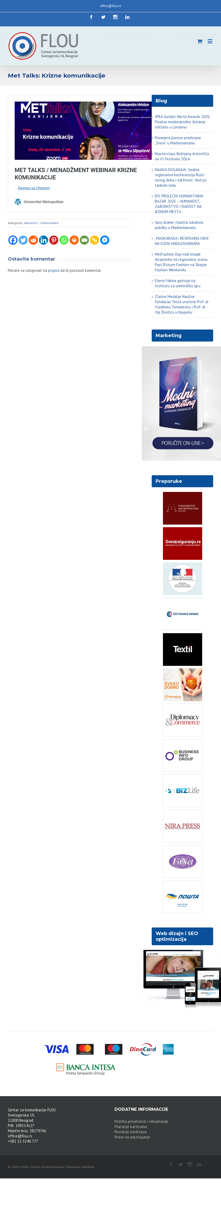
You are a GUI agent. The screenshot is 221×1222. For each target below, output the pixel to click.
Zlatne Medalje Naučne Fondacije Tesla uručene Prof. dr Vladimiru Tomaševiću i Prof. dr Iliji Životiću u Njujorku (182, 304)
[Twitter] (23, 240)
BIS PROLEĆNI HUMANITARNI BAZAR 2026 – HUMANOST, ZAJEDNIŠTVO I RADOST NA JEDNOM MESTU (179, 203)
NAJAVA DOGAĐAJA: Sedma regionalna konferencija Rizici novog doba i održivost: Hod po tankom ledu (181, 177)
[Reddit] (33, 240)
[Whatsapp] (64, 240)
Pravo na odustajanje (132, 1137)
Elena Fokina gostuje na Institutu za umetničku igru (177, 283)
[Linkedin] (43, 240)
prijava (53, 270)
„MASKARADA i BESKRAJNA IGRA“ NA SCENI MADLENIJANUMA (182, 241)
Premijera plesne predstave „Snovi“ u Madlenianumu (178, 140)
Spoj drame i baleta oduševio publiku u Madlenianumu (179, 225)
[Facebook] (13, 240)
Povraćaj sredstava (130, 1131)
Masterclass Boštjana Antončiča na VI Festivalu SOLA (182, 156)
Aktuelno (30, 223)
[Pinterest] (53, 240)
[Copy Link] (94, 240)
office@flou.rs (110, 6)
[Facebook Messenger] (104, 240)
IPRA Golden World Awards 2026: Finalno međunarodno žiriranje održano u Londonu (183, 122)
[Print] (74, 240)
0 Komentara (49, 223)
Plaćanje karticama (131, 1126)
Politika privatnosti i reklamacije (141, 1121)
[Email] (84, 240)
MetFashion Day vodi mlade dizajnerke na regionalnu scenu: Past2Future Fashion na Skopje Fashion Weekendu (181, 262)
